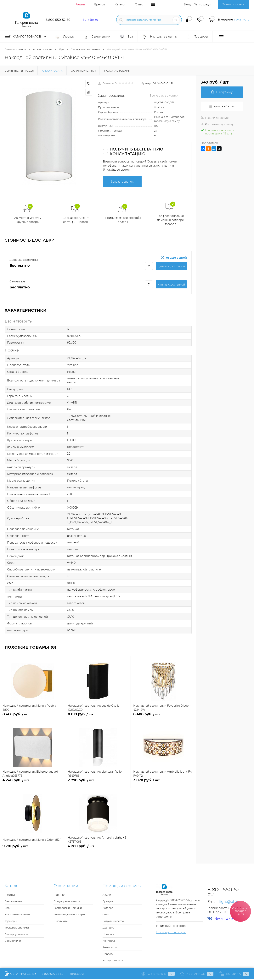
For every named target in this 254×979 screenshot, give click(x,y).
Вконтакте (220, 919)
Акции (80, 4)
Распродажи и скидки (68, 907)
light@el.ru (90, 19)
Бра (7, 907)
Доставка (109, 927)
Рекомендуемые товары (69, 914)
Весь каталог (13, 940)
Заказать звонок (233, 4)
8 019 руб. (98, 716)
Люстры (10, 894)
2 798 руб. (98, 782)
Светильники (13, 901)
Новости (108, 953)
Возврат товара (113, 960)
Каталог (120, 4)
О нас (139, 4)
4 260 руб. (98, 848)
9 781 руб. (33, 848)
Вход (187, 4)
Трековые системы (17, 927)
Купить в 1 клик (222, 106)
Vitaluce (159, 107)
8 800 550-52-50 (58, 20)
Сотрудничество (113, 921)
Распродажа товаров (240, 911)
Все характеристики (164, 95)
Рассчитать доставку (217, 124)
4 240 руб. (33, 782)
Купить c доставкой (171, 266)
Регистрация (203, 4)
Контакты (109, 940)
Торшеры (11, 921)
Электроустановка (16, 934)
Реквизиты (110, 947)
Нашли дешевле (215, 118)
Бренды (99, 4)
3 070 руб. (163, 782)
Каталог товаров (26, 36)
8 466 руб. (33, 716)
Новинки (59, 894)
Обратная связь (20, 974)
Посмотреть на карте (171, 932)
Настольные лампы (17, 914)
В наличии (61, 921)
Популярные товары (67, 901)
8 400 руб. (163, 716)
